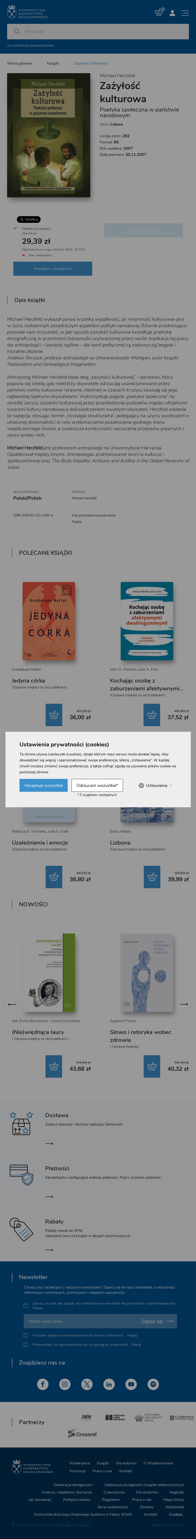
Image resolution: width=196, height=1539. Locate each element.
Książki (53, 63)
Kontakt (125, 1471)
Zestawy (147, 1507)
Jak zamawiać (40, 1499)
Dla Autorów (147, 1492)
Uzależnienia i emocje (40, 842)
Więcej (38, 1308)
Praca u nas (102, 1471)
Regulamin (111, 1499)
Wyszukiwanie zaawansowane (30, 46)
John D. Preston (123, 669)
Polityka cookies (76, 1499)
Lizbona (120, 842)
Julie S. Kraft (58, 831)
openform (176, 1525)
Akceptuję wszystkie (43, 785)
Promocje (77, 1471)
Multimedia (175, 1507)
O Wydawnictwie (158, 1463)
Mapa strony (173, 1499)
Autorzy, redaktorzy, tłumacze (67, 1492)
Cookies (176, 1515)
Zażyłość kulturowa (90, 63)
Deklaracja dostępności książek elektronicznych (144, 1485)
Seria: (111, 124)
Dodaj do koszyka (143, 230)
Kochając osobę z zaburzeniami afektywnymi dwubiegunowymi (144, 688)
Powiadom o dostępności (53, 268)
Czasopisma (114, 1492)
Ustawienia (155, 785)
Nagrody (177, 1492)
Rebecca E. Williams (29, 831)
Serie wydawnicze (112, 1507)
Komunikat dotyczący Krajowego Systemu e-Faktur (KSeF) (83, 1514)
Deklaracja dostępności (73, 1485)
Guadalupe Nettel (26, 669)
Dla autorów (126, 1463)
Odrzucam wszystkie (97, 785)
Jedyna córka (28, 680)
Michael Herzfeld (117, 75)
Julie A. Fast (148, 669)
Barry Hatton (120, 831)
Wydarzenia (79, 1463)
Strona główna (19, 63)
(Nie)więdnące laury (38, 1032)
